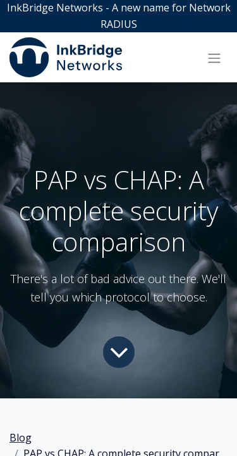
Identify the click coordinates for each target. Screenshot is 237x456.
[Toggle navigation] (214, 58)
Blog (20, 438)
